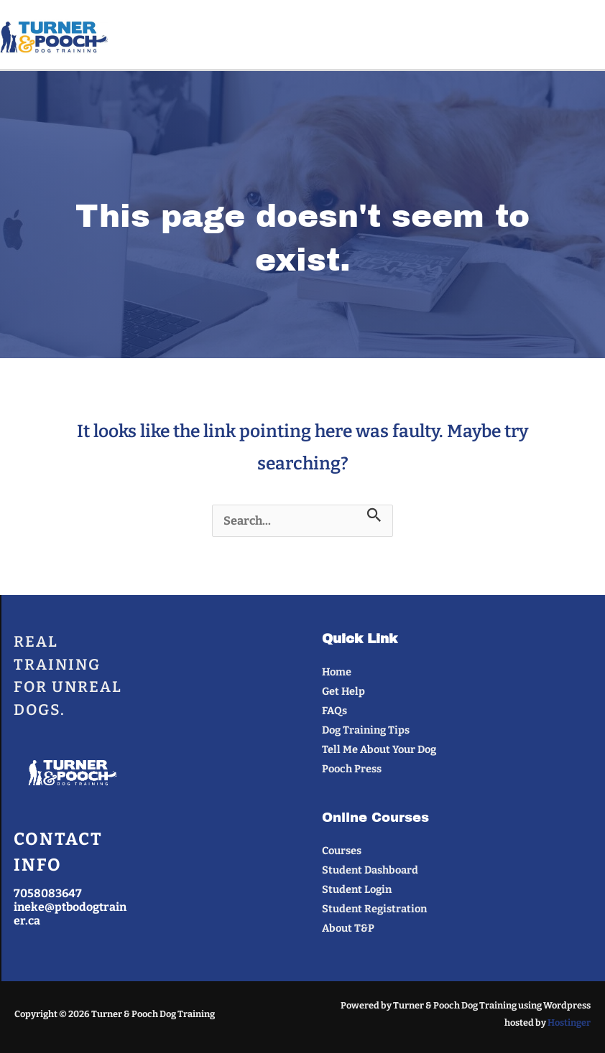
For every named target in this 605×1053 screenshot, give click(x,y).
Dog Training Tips (366, 730)
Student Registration (374, 908)
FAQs (334, 710)
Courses (341, 850)
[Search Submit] (374, 515)
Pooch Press (352, 768)
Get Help (343, 691)
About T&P (348, 928)
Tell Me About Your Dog (379, 749)
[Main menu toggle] (588, 38)
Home (336, 671)
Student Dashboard (370, 870)
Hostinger (569, 1022)
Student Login (357, 889)
